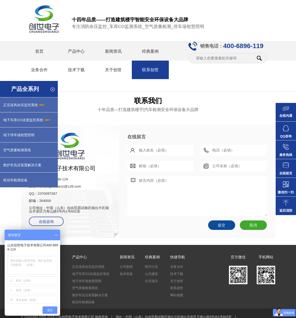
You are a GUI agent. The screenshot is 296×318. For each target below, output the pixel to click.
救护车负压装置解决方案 (90, 295)
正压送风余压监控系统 (88, 267)
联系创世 (150, 70)
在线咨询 (46, 222)
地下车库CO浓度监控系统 (90, 274)
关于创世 (113, 70)
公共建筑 (151, 274)
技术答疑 (126, 274)
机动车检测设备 (83, 302)
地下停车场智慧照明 (86, 281)
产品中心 (76, 51)
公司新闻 (126, 267)
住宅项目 (151, 281)
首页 (39, 51)
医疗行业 (151, 267)
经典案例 (150, 51)
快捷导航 (177, 257)
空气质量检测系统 (85, 288)
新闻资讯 (113, 51)
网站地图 (176, 295)
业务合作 (39, 70)
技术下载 (76, 70)
